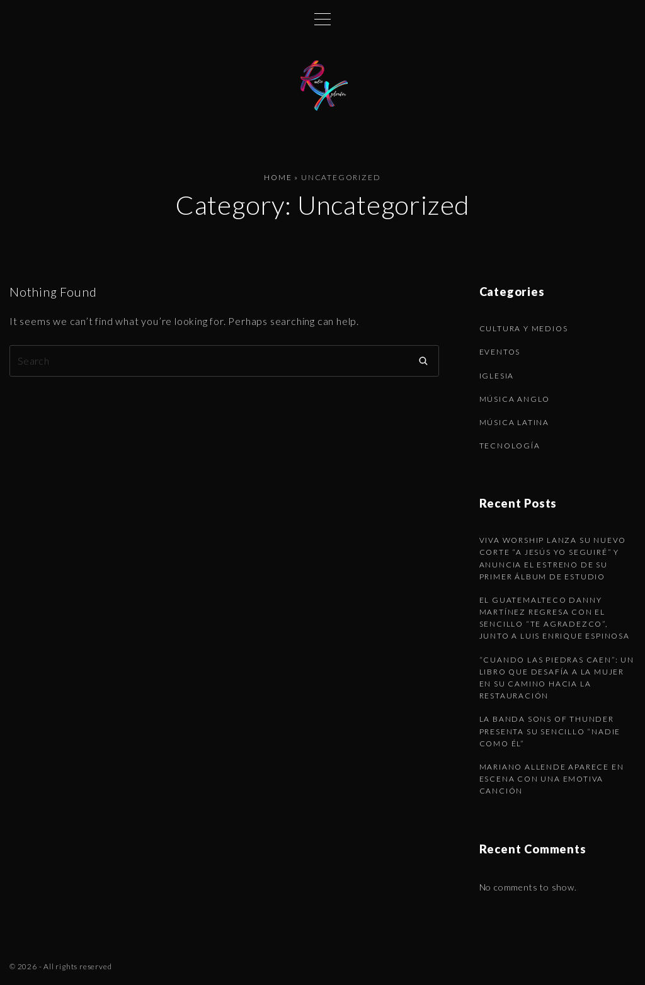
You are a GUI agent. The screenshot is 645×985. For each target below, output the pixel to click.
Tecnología (509, 445)
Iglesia (497, 375)
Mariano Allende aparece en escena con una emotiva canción (551, 778)
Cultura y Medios (523, 328)
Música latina (514, 422)
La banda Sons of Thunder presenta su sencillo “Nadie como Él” (550, 731)
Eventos (500, 351)
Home (278, 177)
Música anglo (515, 399)
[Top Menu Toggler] (322, 19)
